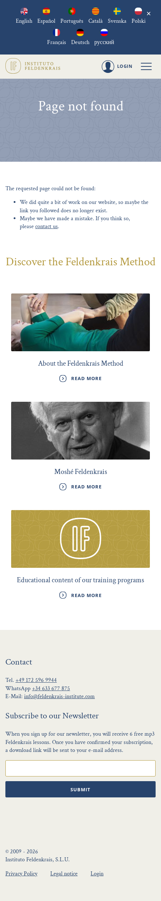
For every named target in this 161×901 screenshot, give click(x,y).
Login (97, 874)
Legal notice (64, 874)
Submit (80, 789)
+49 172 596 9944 (36, 680)
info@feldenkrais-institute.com (59, 696)
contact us (46, 226)
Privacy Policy (21, 874)
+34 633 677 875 (51, 688)
